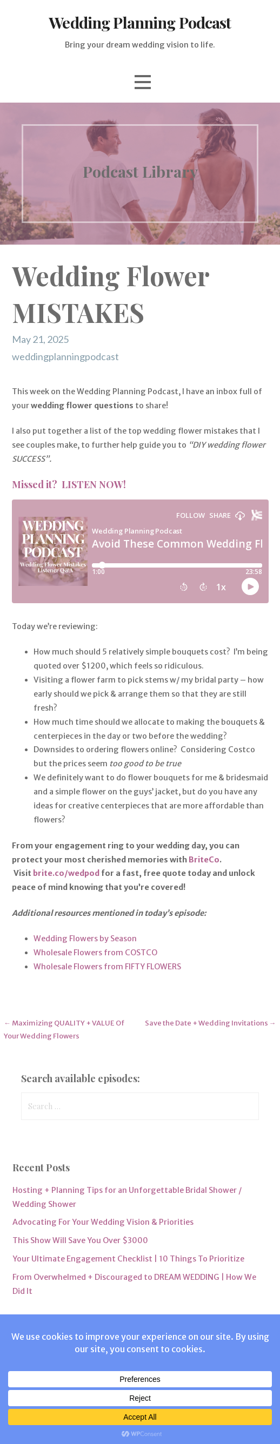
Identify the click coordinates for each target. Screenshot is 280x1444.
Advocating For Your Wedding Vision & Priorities (103, 1222)
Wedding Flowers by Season (85, 938)
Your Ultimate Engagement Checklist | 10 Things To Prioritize (128, 1259)
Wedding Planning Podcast (140, 22)
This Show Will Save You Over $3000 (80, 1240)
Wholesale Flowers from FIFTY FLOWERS (107, 966)
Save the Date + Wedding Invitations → (210, 1023)
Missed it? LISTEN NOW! (69, 484)
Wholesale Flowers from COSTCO (95, 952)
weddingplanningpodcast (65, 356)
